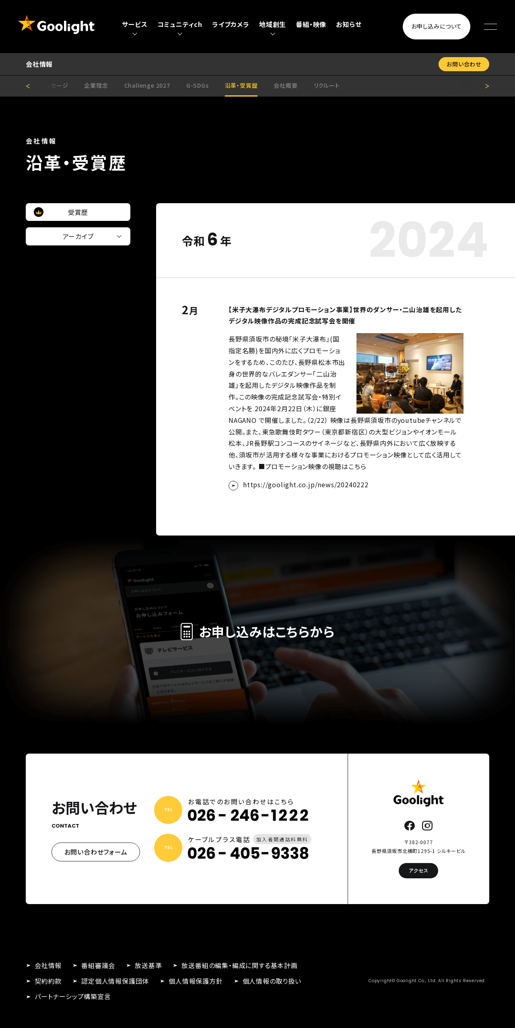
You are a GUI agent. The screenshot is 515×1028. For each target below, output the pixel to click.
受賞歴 (78, 212)
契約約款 (48, 981)
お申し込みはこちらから (258, 631)
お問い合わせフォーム (96, 852)
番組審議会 (98, 965)
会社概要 (285, 85)
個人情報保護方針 (195, 981)
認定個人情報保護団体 (115, 981)
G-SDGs (197, 85)
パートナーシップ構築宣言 (73, 996)
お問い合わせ (464, 64)
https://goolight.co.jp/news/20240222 (306, 484)
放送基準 (148, 965)
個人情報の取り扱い (272, 981)
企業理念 (96, 85)
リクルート (327, 85)
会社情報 (48, 965)
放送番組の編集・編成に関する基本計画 (239, 965)
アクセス (418, 870)
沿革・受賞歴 (241, 85)
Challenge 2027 (147, 85)
